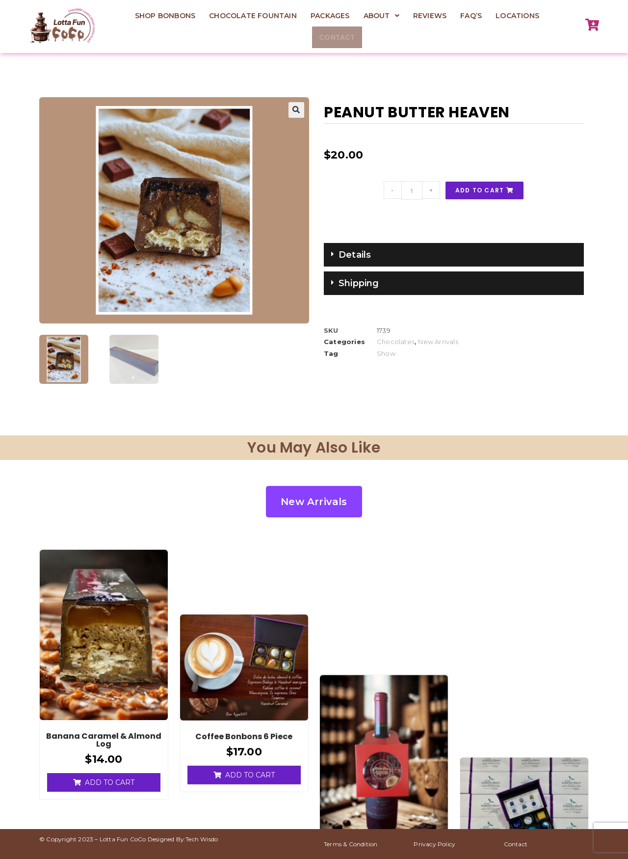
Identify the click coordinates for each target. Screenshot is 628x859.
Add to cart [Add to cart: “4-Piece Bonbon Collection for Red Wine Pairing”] (390, 781)
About (381, 15)
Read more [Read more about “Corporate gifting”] (524, 680)
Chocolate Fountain (253, 15)
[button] (381, 16)
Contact (337, 37)
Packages (330, 15)
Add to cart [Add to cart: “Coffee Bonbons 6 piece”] (250, 708)
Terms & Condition (350, 843)
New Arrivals (438, 342)
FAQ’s (471, 15)
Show (386, 353)
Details (355, 254)
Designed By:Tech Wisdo (183, 838)
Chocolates (396, 342)
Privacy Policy (434, 843)
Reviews (429, 15)
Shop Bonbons (165, 15)
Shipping (359, 283)
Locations (517, 15)
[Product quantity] (412, 190)
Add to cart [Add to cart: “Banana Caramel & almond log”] (109, 781)
